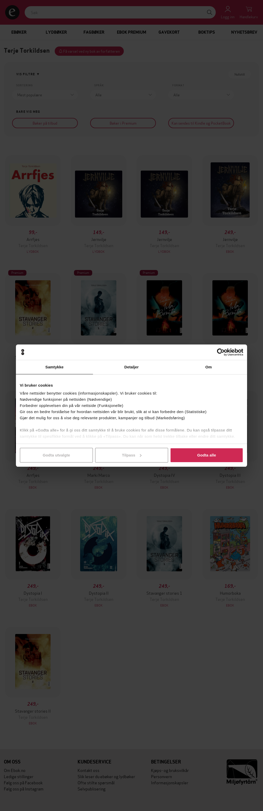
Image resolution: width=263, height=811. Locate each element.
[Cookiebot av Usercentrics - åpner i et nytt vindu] (220, 352)
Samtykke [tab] (54, 367)
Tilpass (132, 455)
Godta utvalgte (56, 455)
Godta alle (206, 455)
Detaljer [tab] (131, 367)
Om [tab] (208, 367)
